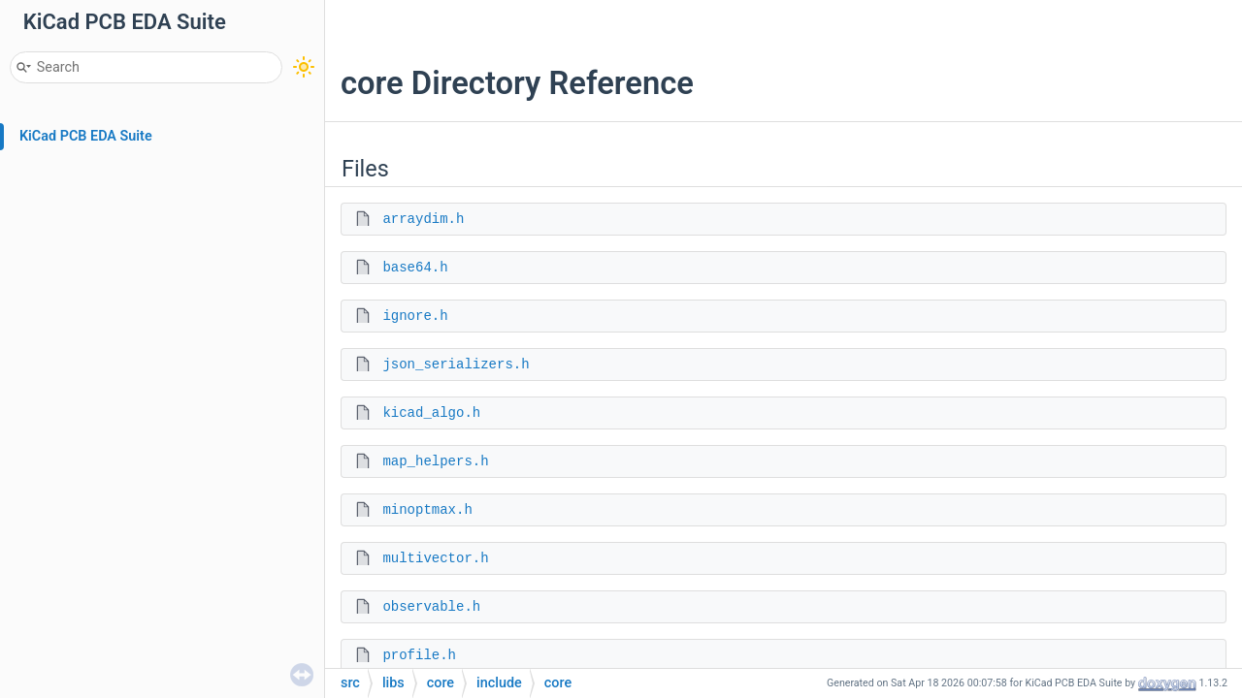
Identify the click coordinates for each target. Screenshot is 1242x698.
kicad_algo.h (431, 413)
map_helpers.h (435, 461)
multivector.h (435, 558)
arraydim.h (423, 219)
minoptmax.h (427, 510)
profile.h (419, 655)
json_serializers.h (455, 364)
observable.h (431, 607)
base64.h (414, 267)
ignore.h (414, 316)
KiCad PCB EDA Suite (85, 136)
